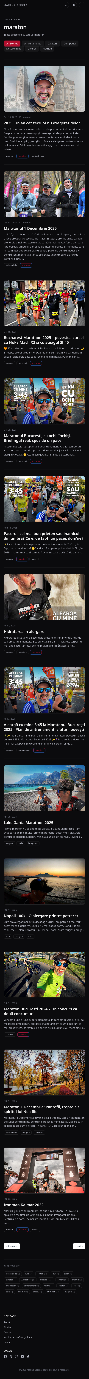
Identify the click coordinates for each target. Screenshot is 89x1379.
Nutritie (47, 48)
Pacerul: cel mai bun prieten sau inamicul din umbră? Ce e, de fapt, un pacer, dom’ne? (43, 536)
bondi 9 (23, 1291)
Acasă (7, 1322)
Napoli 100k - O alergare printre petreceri (41, 915)
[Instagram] (16, 1356)
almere (62, 1279)
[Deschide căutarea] (66, 5)
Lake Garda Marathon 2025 (28, 822)
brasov (37, 1291)
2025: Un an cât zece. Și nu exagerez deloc (42, 123)
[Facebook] (5, 1356)
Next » (79, 1246)
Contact (8, 1342)
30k (56, 1273)
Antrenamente (32, 43)
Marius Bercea (16, 4)
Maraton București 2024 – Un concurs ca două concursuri (40, 1011)
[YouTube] (22, 1356)
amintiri (77, 1279)
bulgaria (70, 1291)
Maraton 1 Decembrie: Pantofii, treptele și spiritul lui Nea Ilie (42, 1109)
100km (42, 1273)
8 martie (11, 1279)
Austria (48, 1285)
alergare (9, 363)
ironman (9, 156)
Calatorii (53, 43)
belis (9, 1291)
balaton (63, 1285)
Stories (7, 1327)
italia (21, 843)
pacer (33, 559)
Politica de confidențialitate (18, 1337)
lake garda (32, 843)
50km (68, 1273)
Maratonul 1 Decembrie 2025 (30, 228)
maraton (22, 156)
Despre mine (13, 48)
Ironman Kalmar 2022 (24, 1204)
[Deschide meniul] (82, 5)
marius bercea (38, 156)
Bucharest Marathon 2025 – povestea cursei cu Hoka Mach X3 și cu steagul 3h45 (44, 340)
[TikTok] (28, 1356)
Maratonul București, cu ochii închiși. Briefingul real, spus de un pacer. (37, 438)
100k (8, 936)
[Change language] (74, 5)
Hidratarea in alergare (24, 631)
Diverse (32, 48)
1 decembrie (11, 265)
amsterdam (12, 1285)
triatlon (35, 1229)
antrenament (24, 750)
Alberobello (27, 1279)
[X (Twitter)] (11, 1356)
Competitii (70, 43)
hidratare (23, 652)
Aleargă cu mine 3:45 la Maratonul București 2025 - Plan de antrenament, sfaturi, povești (44, 727)
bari (76, 1285)
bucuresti (23, 363)
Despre (7, 1332)
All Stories (12, 43)
